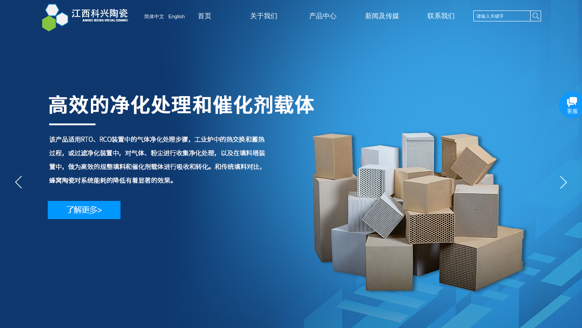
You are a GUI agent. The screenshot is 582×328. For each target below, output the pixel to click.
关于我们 (263, 16)
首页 (204, 16)
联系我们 (441, 16)
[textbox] (501, 16)
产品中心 (322, 16)
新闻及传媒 (382, 16)
